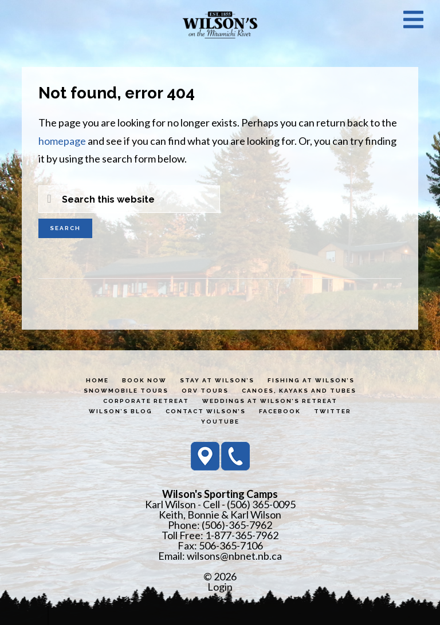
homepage (62, 141)
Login (220, 586)
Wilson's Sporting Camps (220, 24)
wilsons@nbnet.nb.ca (234, 555)
